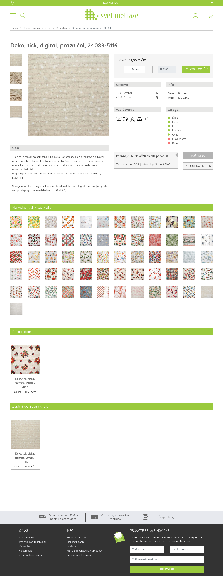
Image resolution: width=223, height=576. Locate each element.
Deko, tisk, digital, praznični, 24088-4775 (25, 384)
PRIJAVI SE (167, 570)
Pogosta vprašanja (77, 538)
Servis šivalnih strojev (79, 556)
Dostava (71, 547)
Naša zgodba (26, 538)
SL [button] (210, 3)
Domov (14, 28)
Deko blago (61, 28)
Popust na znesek (198, 167)
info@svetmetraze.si (30, 556)
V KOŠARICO (197, 70)
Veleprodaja (25, 551)
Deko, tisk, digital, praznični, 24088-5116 (25, 459)
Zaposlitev (24, 547)
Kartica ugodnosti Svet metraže (85, 551)
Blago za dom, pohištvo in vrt (37, 28)
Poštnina (198, 156)
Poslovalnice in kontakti (32, 542)
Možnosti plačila (76, 542)
